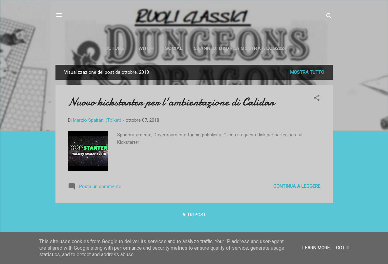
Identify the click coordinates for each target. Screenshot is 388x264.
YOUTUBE (113, 48)
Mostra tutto (307, 72)
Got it (343, 248)
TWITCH (145, 48)
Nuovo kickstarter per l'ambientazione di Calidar (171, 102)
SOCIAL (174, 48)
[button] (316, 99)
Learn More (316, 248)
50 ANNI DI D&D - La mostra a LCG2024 (240, 48)
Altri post (194, 214)
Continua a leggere (296, 186)
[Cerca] (329, 16)
